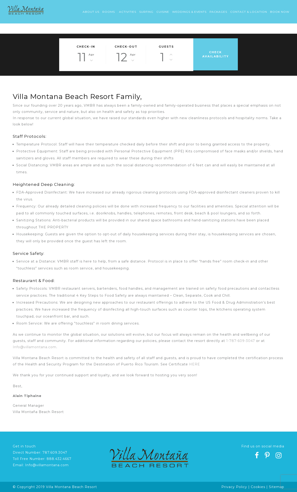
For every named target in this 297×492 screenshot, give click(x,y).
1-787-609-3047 (240, 341)
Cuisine (162, 11)
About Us (91, 11)
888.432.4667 (59, 459)
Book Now (279, 11)
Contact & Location (248, 11)
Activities (127, 11)
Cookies (258, 487)
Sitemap (276, 487)
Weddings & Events (189, 11)
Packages (218, 11)
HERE (194, 364)
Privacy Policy (234, 487)
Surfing (146, 11)
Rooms (108, 11)
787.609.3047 (54, 452)
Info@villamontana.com (34, 347)
